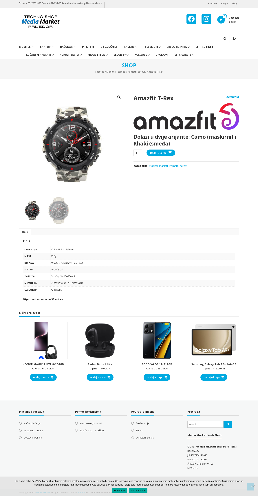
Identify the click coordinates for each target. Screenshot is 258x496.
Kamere (129, 46)
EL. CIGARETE (183, 54)
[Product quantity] (137, 153)
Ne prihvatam (138, 490)
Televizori (150, 46)
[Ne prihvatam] (253, 486)
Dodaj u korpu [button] (43, 377)
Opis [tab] (25, 231)
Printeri (88, 46)
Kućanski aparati (38, 54)
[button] (119, 97)
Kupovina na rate (33, 430)
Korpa (224, 3)
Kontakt (212, 3)
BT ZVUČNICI (109, 46)
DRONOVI (162, 54)
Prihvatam (119, 490)
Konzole (141, 54)
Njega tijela (96, 54)
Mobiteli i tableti (116, 71)
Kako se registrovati (91, 423)
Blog (234, 3)
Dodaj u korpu (158, 152)
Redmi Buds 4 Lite (100, 364)
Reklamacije (142, 423)
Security (120, 54)
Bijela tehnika (177, 46)
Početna (99, 71)
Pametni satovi (136, 71)
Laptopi (45, 46)
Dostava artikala (33, 437)
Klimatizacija (69, 54)
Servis (139, 430)
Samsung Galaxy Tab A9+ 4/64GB (213, 364)
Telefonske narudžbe (92, 430)
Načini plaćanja (32, 423)
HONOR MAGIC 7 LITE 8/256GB (43, 364)
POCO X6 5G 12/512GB (157, 364)
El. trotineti (205, 46)
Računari (66, 46)
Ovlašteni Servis (145, 437)
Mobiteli (25, 46)
